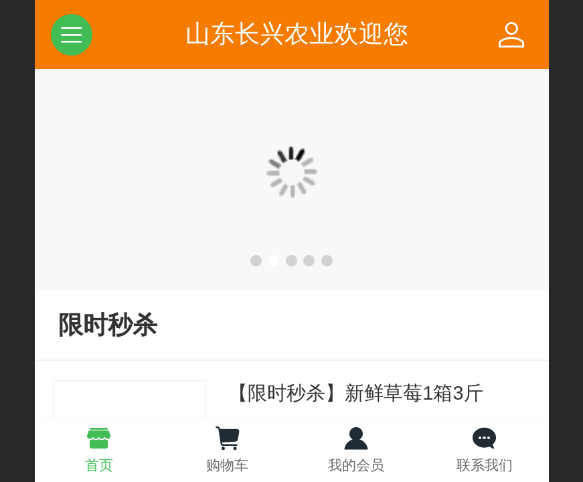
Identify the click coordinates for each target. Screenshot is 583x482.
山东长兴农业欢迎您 (296, 34)
